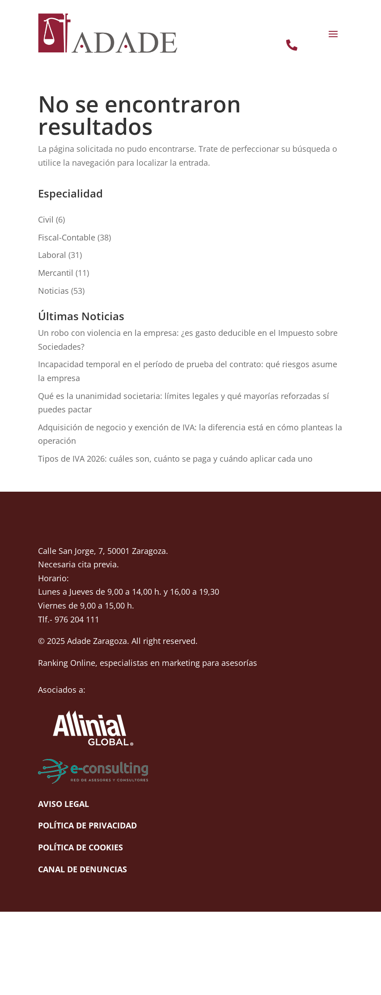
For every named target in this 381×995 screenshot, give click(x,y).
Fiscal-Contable (66, 237)
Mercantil (55, 272)
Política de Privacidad (87, 825)
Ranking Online (66, 662)
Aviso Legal (63, 803)
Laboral (52, 254)
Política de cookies (80, 847)
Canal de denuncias (82, 869)
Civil (46, 219)
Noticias (53, 290)
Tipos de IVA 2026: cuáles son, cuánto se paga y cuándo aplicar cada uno (175, 458)
